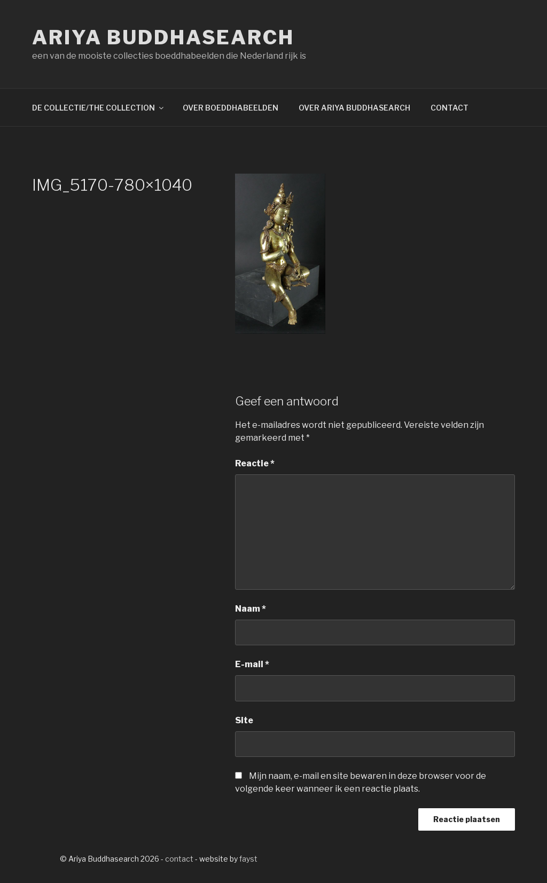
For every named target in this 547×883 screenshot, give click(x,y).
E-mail (252, 664)
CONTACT (449, 107)
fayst (248, 858)
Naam (250, 609)
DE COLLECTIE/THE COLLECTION (98, 107)
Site (244, 720)
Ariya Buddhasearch (163, 37)
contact (179, 858)
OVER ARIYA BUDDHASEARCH (354, 107)
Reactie (255, 463)
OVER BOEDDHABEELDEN (230, 107)
